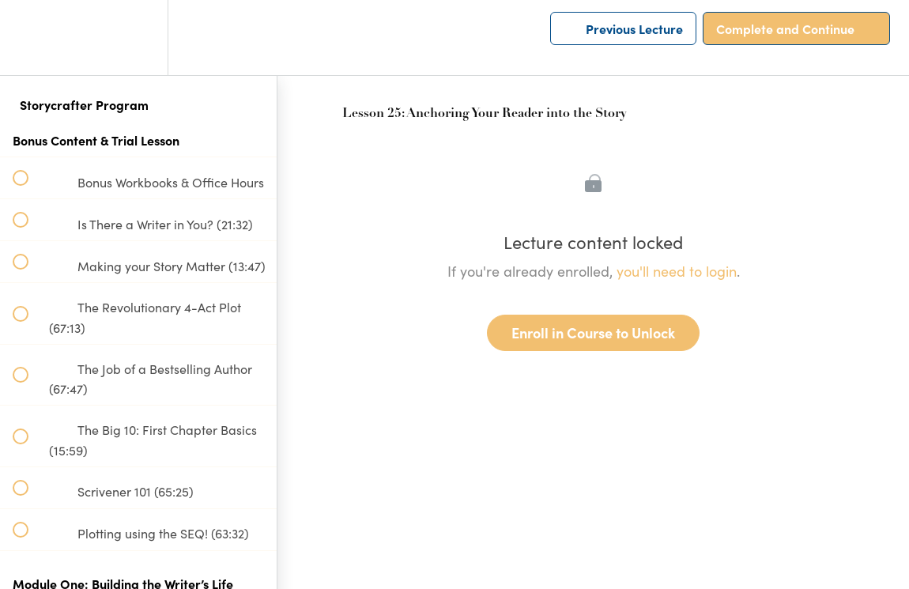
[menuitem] (138, 37)
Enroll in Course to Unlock (593, 332)
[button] (29, 37)
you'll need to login (677, 271)
